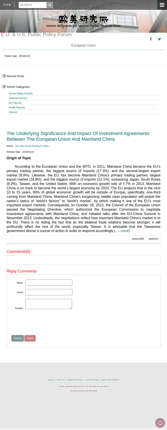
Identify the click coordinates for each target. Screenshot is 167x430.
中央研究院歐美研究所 (83, 20)
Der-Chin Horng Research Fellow (32, 146)
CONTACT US (51, 382)
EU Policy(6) (15, 103)
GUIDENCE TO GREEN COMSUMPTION (110, 382)
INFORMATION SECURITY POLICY (76, 382)
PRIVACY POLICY (61, 382)
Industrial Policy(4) (18, 98)
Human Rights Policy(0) (20, 93)
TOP (160, 423)
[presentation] (44, 325)
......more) (122, 231)
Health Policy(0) (17, 107)
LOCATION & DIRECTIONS (92, 382)
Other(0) (13, 112)
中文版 (7, 4)
